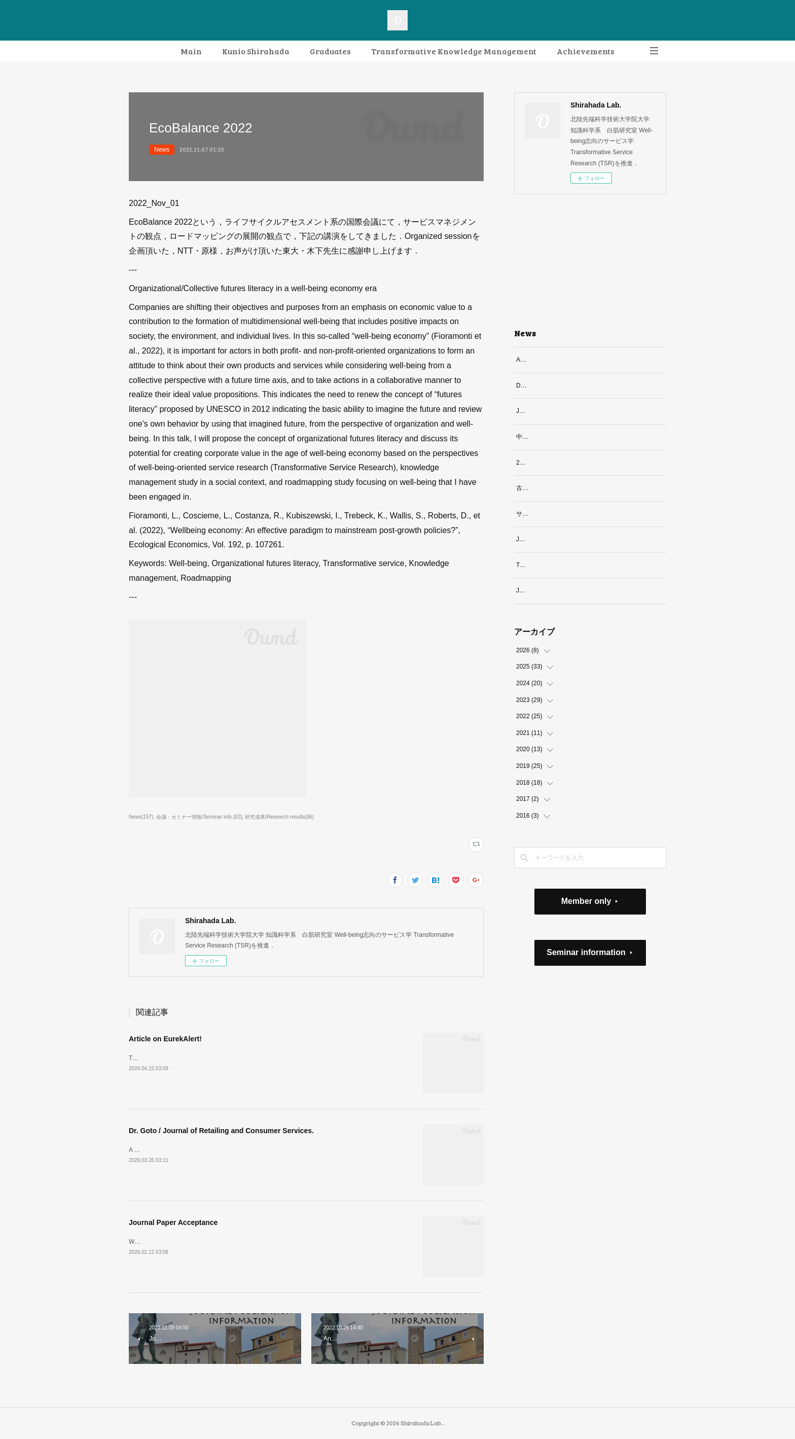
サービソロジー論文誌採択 (552, 513)
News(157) (141, 817)
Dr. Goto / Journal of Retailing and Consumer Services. (221, 1131)
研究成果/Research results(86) (279, 817)
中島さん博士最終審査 (546, 436)
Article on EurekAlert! (165, 1039)
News (161, 149)
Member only (586, 923)
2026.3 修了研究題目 (544, 462)
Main (191, 51)
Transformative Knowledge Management (453, 51)
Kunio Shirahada (256, 51)
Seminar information (586, 974)
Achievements (586, 51)
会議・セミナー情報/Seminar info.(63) (199, 817)
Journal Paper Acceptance (173, 1222)
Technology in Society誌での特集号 (563, 575)
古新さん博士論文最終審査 (552, 488)
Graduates (330, 51)
